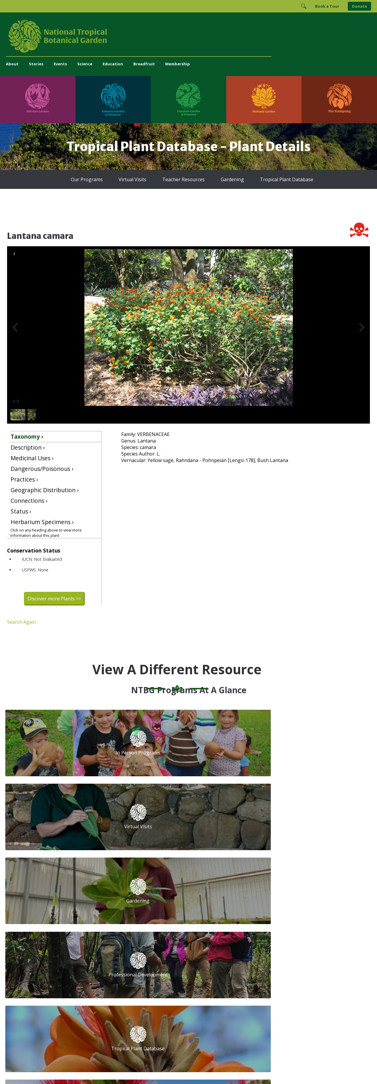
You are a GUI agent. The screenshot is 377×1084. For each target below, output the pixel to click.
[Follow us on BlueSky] (258, 959)
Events (60, 64)
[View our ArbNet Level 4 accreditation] (265, 979)
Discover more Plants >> (54, 598)
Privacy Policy (230, 1067)
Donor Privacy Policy (262, 1067)
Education (113, 64)
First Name (217, 908)
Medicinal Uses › (32, 458)
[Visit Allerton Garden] (38, 99)
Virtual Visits (132, 179)
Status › (21, 511)
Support (114, 884)
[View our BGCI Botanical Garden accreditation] (287, 979)
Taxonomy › (27, 436)
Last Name (298, 908)
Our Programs (87, 179)
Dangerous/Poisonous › (42, 469)
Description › (28, 447)
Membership (177, 64)
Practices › (24, 479)
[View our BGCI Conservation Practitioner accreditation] (303, 979)
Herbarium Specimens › (42, 522)
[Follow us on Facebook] (235, 959)
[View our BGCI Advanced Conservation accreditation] (319, 979)
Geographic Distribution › (45, 490)
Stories (36, 64)
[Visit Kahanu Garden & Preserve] (113, 99)
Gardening (232, 179)
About (12, 64)
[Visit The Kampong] (339, 99)
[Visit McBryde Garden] (264, 99)
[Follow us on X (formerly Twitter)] (270, 959)
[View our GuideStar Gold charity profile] (213, 979)
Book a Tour (327, 6)
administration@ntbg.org (130, 964)
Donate (359, 6)
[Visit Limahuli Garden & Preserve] (188, 99)
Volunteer (115, 903)
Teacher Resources (183, 179)
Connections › (29, 501)
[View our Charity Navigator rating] (237, 979)
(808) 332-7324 (120, 958)
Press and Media (122, 970)
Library (159, 916)
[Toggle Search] (303, 6)
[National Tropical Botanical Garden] (188, 36)
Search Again (21, 622)
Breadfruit (144, 64)
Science (84, 64)
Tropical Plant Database (286, 179)
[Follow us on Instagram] (247, 959)
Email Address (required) (231, 886)
